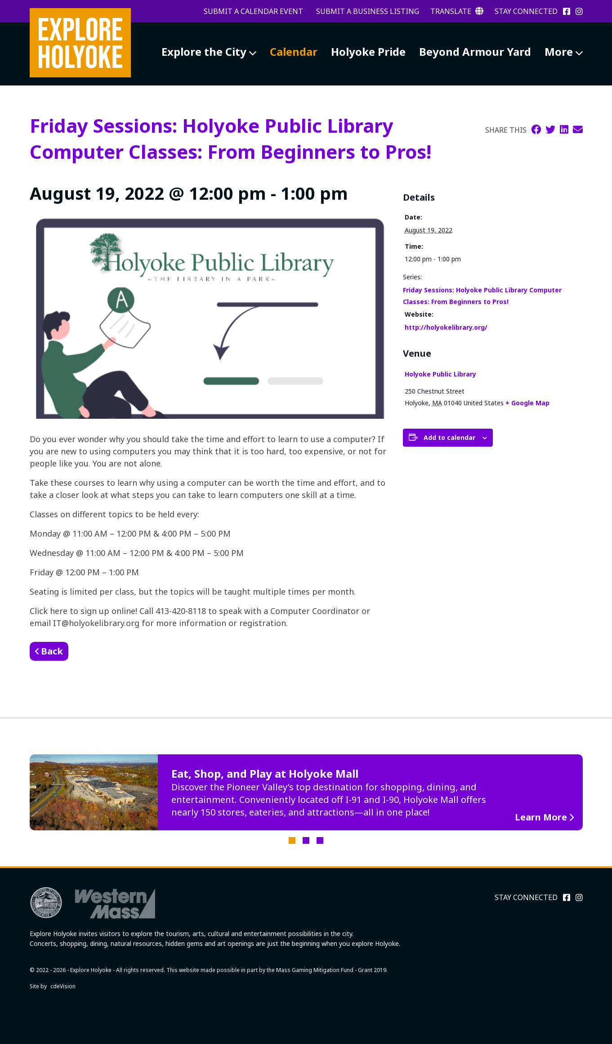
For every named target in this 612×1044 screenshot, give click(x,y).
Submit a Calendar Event (253, 11)
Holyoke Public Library (440, 374)
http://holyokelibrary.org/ (446, 327)
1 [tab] (292, 840)
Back (52, 651)
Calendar (293, 51)
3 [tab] (320, 840)
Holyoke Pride (368, 51)
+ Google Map (527, 403)
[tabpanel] (306, 792)
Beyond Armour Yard (475, 51)
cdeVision (63, 986)
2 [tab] (306, 840)
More (559, 51)
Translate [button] (456, 11)
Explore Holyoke (80, 42)
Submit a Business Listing (367, 11)
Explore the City (203, 51)
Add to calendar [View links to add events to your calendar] (449, 437)
